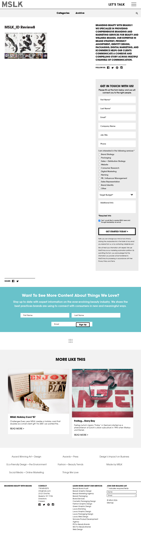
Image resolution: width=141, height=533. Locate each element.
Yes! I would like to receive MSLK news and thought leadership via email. (115, 221)
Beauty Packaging (80, 495)
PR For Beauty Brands (81, 523)
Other (103, 188)
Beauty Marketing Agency (83, 492)
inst (121, 67)
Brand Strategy (107, 154)
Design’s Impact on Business (114, 455)
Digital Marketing (109, 171)
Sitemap (110, 501)
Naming (104, 175)
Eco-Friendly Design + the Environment (27, 463)
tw (112, 67)
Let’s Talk (117, 4)
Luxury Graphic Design (82, 510)
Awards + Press (70, 455)
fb (108, 67)
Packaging (106, 158)
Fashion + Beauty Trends (70, 463)
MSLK (12, 4)
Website (104, 165)
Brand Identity (107, 185)
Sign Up (94, 324)
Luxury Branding (79, 508)
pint (117, 67)
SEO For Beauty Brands (82, 525)
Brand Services (79, 497)
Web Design (78, 528)
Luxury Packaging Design (83, 513)
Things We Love (70, 471)
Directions (42, 497)
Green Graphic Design (82, 505)
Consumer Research (110, 168)
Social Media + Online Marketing (26, 471)
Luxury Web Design (80, 515)
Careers (41, 500)
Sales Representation (110, 182)
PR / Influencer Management (114, 178)
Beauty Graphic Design (82, 490)
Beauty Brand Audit (80, 487)
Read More (16, 427)
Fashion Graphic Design (82, 502)
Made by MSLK (114, 463)
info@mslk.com (44, 490)
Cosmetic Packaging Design (84, 500)
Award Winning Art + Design (26, 455)
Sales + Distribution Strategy (113, 161)
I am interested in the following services (116, 151)
